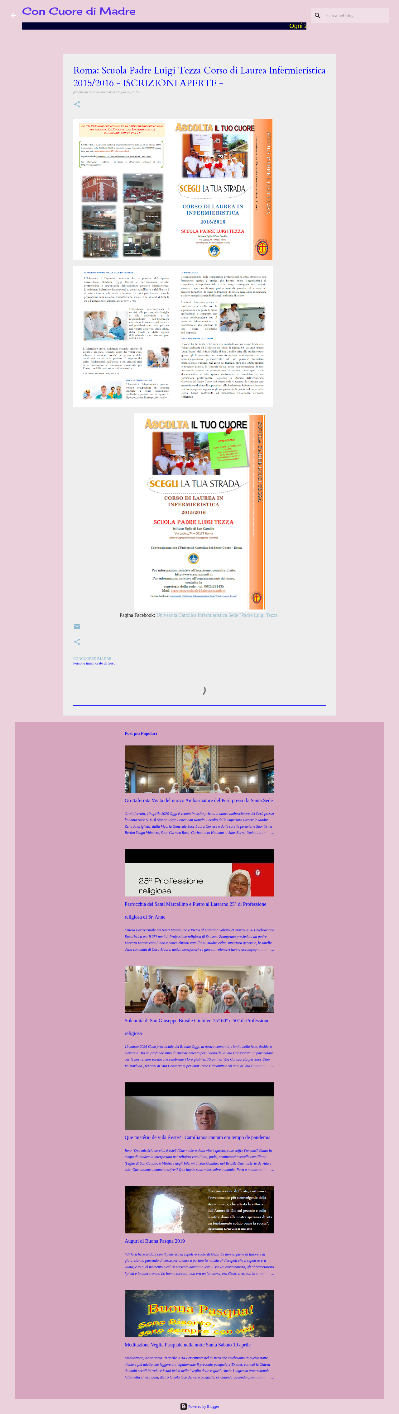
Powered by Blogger (199, 1406)
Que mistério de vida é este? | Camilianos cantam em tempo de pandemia (198, 1137)
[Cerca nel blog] (356, 15)
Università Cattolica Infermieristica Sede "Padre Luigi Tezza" (218, 615)
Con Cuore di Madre (79, 11)
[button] (77, 105)
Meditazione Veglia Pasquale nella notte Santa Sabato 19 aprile (188, 1344)
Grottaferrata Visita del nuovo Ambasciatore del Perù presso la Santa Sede (199, 800)
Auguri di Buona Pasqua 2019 (155, 1241)
